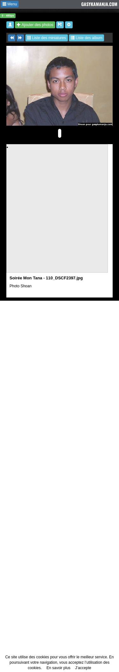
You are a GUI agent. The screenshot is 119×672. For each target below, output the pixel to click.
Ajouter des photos (35, 25)
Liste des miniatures (46, 38)
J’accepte (83, 668)
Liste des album (86, 38)
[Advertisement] (59, 209)
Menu (10, 4)
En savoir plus (58, 668)
